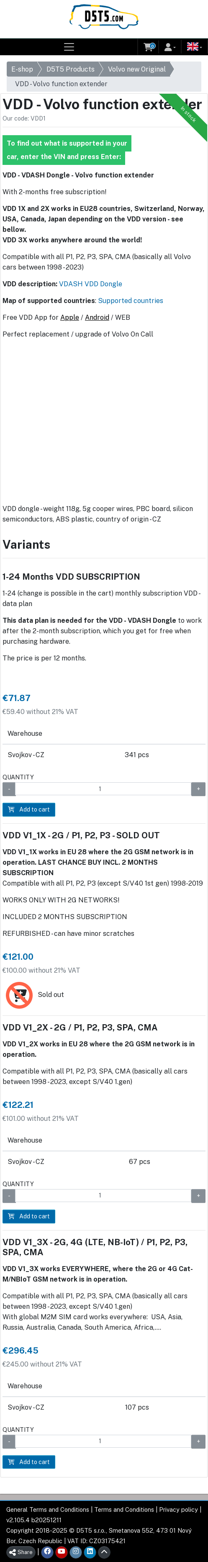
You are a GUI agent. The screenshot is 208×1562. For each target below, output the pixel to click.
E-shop (22, 69)
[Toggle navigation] (69, 47)
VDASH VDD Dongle (90, 284)
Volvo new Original (137, 69)
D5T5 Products (70, 69)
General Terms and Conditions (47, 1509)
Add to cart (29, 809)
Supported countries (130, 301)
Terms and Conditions (124, 1509)
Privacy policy (178, 1509)
